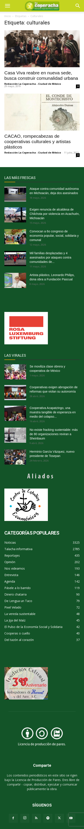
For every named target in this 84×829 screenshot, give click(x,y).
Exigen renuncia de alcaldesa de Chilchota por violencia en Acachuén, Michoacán (55, 214)
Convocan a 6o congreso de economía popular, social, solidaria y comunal (54, 236)
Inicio (7, 16)
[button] (78, 6)
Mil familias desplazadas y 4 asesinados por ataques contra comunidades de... (50, 257)
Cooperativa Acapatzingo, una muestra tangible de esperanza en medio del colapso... (53, 412)
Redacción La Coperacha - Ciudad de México (32, 83)
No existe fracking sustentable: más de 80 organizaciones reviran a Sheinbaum (54, 434)
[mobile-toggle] (7, 6)
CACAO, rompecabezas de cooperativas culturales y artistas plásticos (37, 141)
